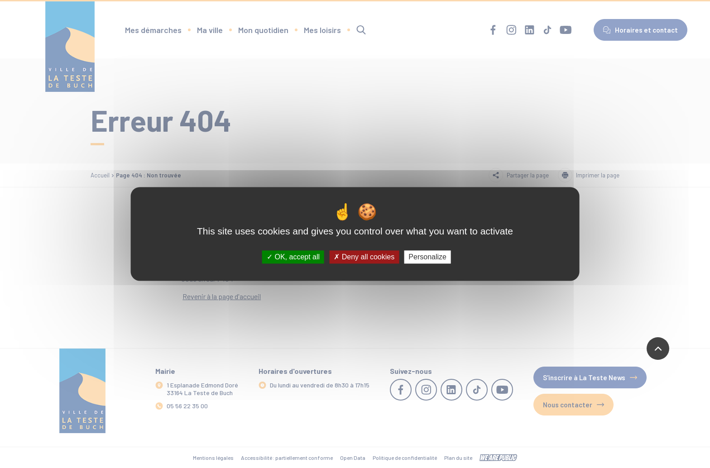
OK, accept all (293, 257)
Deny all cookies (364, 257)
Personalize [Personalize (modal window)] (427, 257)
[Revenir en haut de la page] (658, 348)
